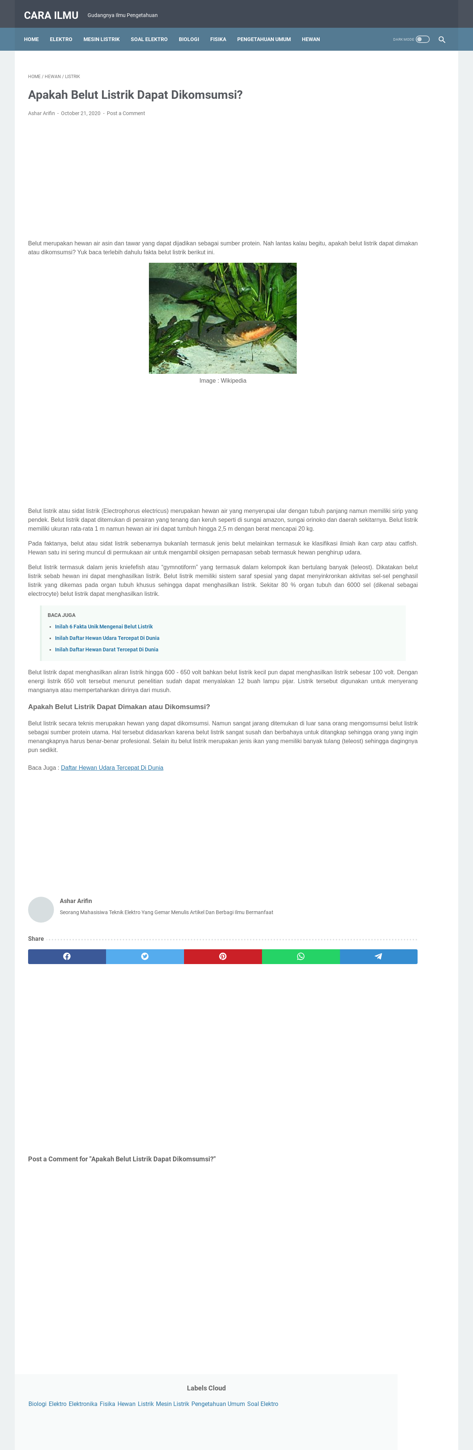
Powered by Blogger (247, 1438)
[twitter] (112, 1004)
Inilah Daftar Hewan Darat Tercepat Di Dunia (107, 679)
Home (35, 29)
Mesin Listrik (106, 29)
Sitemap (302, 1423)
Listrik (342, 86)
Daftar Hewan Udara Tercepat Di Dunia (112, 815)
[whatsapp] (224, 1004)
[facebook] (56, 1004)
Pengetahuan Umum (268, 29)
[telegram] (279, 1004)
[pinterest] (167, 1004)
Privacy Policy (238, 1423)
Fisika (222, 29)
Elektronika (389, 74)
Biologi (193, 29)
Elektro (65, 29)
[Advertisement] (167, 172)
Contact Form (199, 1423)
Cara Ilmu (55, 9)
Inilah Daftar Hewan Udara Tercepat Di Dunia (107, 668)
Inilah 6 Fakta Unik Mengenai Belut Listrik (104, 656)
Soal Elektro (153, 29)
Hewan (315, 29)
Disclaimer (273, 1423)
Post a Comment (126, 107)
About (169, 1423)
